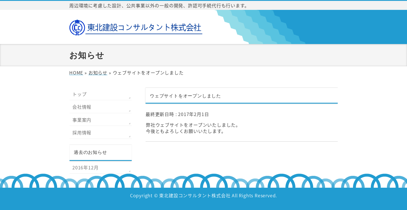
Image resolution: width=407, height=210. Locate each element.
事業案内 (81, 119)
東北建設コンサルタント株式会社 (194, 195)
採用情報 (81, 132)
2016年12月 (85, 167)
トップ (79, 94)
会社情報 (81, 106)
